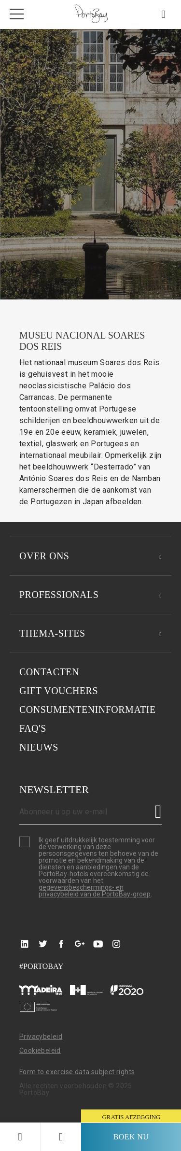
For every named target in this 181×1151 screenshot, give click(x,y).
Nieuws (38, 747)
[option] (90, 164)
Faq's (32, 728)
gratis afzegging (131, 1117)
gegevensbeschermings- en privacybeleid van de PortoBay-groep (95, 890)
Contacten (49, 672)
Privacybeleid (40, 1036)
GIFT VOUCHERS (58, 690)
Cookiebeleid (40, 1050)
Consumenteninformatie (87, 709)
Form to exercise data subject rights (77, 1072)
